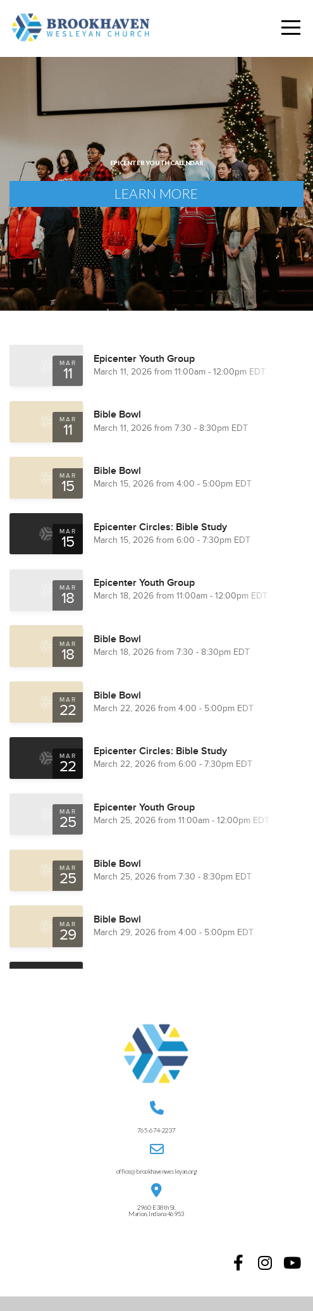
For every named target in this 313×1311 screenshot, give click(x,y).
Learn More (156, 200)
